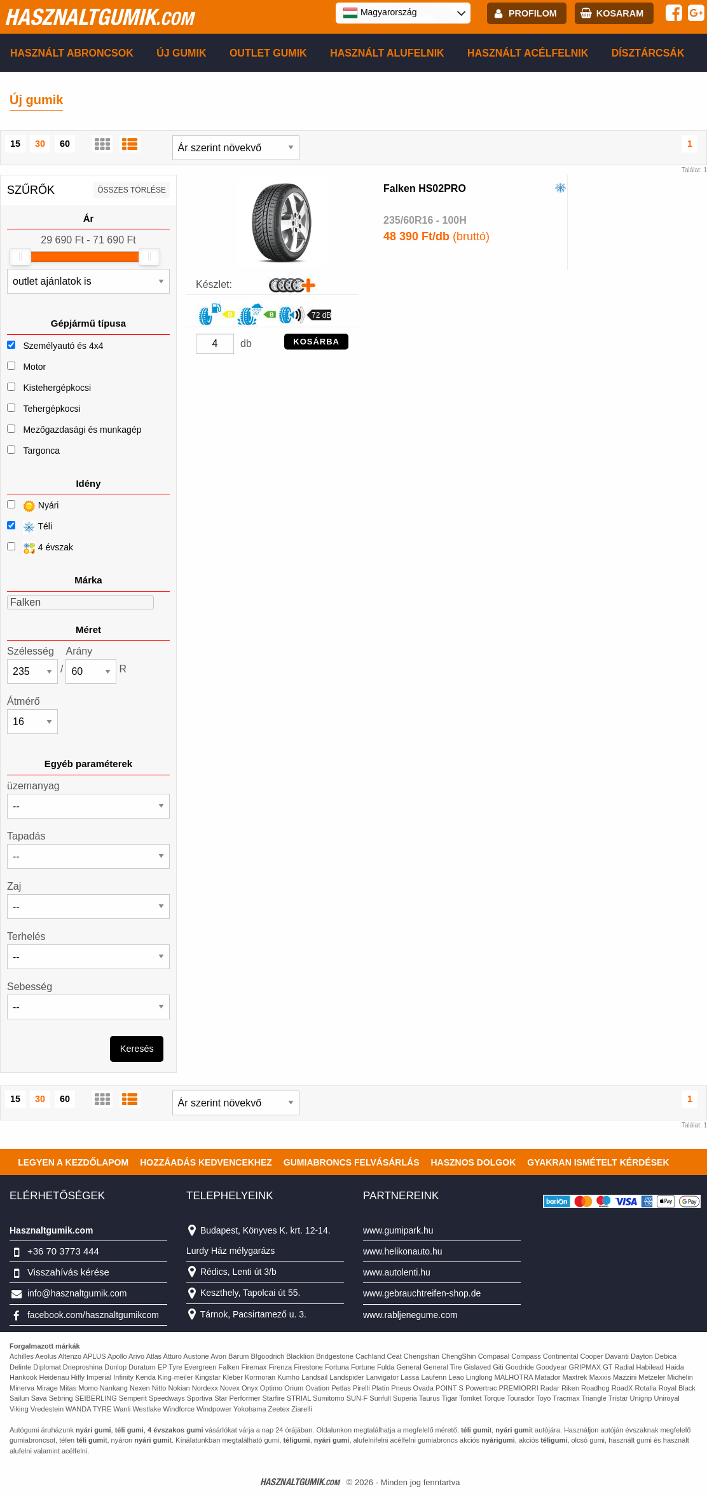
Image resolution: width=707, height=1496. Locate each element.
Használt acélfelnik (527, 53)
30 (40, 144)
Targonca (41, 450)
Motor (34, 367)
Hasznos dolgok (473, 1162)
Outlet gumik (268, 53)
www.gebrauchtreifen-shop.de (422, 1293)
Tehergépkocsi (51, 409)
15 (15, 144)
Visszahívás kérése (68, 1272)
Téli (29, 527)
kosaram (619, 13)
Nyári (32, 506)
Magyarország (380, 12)
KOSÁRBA (316, 341)
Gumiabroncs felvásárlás (352, 1162)
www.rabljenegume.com (410, 1315)
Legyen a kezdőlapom (73, 1162)
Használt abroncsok (72, 53)
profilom (533, 13)
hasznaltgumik (98, 16)
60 (65, 144)
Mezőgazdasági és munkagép (82, 430)
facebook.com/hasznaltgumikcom (93, 1315)
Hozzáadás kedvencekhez (206, 1162)
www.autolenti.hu (396, 1272)
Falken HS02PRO (424, 188)
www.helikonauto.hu (403, 1251)
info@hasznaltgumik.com (77, 1293)
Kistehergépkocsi (57, 388)
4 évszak (40, 548)
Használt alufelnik (387, 53)
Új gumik (181, 53)
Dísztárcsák (648, 53)
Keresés (137, 1049)
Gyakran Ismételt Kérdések (598, 1162)
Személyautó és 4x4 (63, 346)
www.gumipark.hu (398, 1230)
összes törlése (131, 190)
